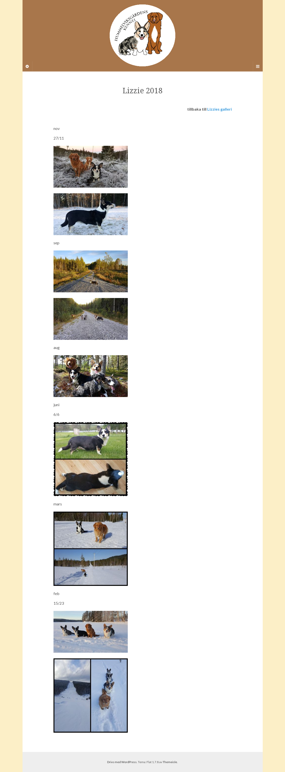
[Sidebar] (27, 66)
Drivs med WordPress (122, 762)
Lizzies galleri (219, 109)
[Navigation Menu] (258, 66)
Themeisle (170, 762)
